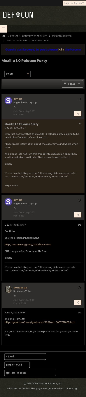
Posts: (16, 114)
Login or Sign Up (74, 3)
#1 (79, 123)
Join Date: (19, 111)
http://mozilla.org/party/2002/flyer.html (28, 244)
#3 (79, 312)
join (61, 49)
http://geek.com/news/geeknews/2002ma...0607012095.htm (40, 322)
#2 (79, 225)
